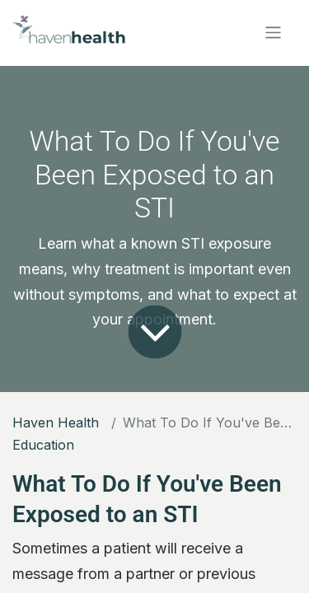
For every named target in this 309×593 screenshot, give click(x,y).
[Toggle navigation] (273, 32)
